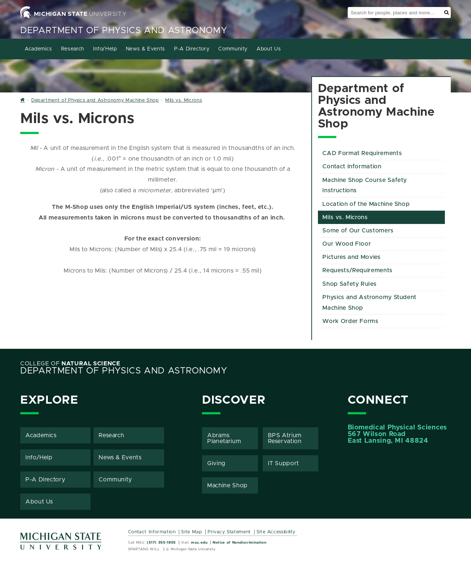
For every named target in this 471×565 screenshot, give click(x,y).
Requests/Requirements (357, 270)
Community (233, 49)
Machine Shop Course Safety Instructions (364, 185)
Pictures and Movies (351, 257)
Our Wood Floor (346, 244)
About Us (268, 49)
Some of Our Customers (357, 231)
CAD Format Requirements (362, 153)
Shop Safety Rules (349, 284)
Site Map (191, 532)
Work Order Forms (350, 321)
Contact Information (351, 166)
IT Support (283, 463)
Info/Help (105, 49)
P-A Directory (191, 49)
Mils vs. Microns (345, 217)
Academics (38, 49)
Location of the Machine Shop (366, 204)
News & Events (145, 49)
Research (72, 49)
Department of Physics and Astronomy (123, 30)
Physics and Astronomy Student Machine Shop (369, 302)
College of (70, 363)
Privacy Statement (229, 532)
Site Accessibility (276, 532)
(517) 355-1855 (161, 542)
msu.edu (199, 542)
